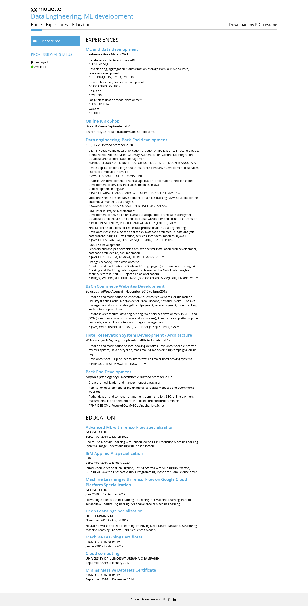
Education (100, 417)
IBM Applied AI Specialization (114, 453)
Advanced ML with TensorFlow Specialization (130, 427)
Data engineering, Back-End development (126, 140)
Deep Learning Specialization (114, 511)
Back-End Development (108, 371)
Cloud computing (102, 553)
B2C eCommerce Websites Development (125, 286)
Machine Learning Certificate (114, 537)
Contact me (49, 41)
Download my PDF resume (253, 24)
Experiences (102, 39)
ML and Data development (112, 49)
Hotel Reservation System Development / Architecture (139, 335)
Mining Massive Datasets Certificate (121, 570)
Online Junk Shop (103, 121)
